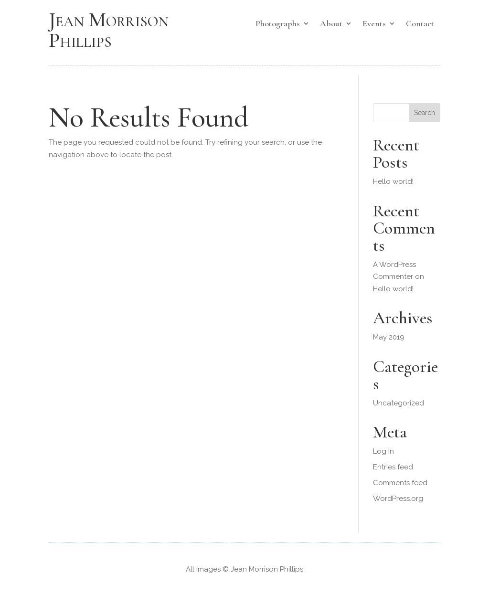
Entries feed (393, 467)
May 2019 (388, 337)
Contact (420, 24)
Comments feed (400, 482)
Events (374, 24)
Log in (383, 451)
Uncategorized (398, 403)
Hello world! (393, 181)
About (331, 24)
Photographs (277, 24)
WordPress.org (398, 498)
